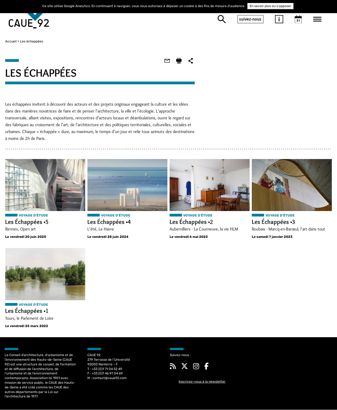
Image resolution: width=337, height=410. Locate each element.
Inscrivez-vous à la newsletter (202, 382)
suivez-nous (250, 19)
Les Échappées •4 (109, 222)
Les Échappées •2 (191, 222)
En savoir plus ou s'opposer (270, 6)
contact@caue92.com (110, 378)
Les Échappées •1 (26, 311)
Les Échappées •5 (26, 222)
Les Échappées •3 (273, 222)
